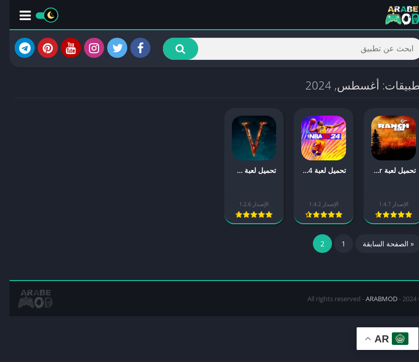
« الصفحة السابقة (378, 243)
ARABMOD (372, 298)
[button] (171, 49)
